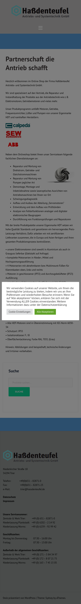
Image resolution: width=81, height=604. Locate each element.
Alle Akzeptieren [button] (45, 311)
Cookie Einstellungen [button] (19, 311)
